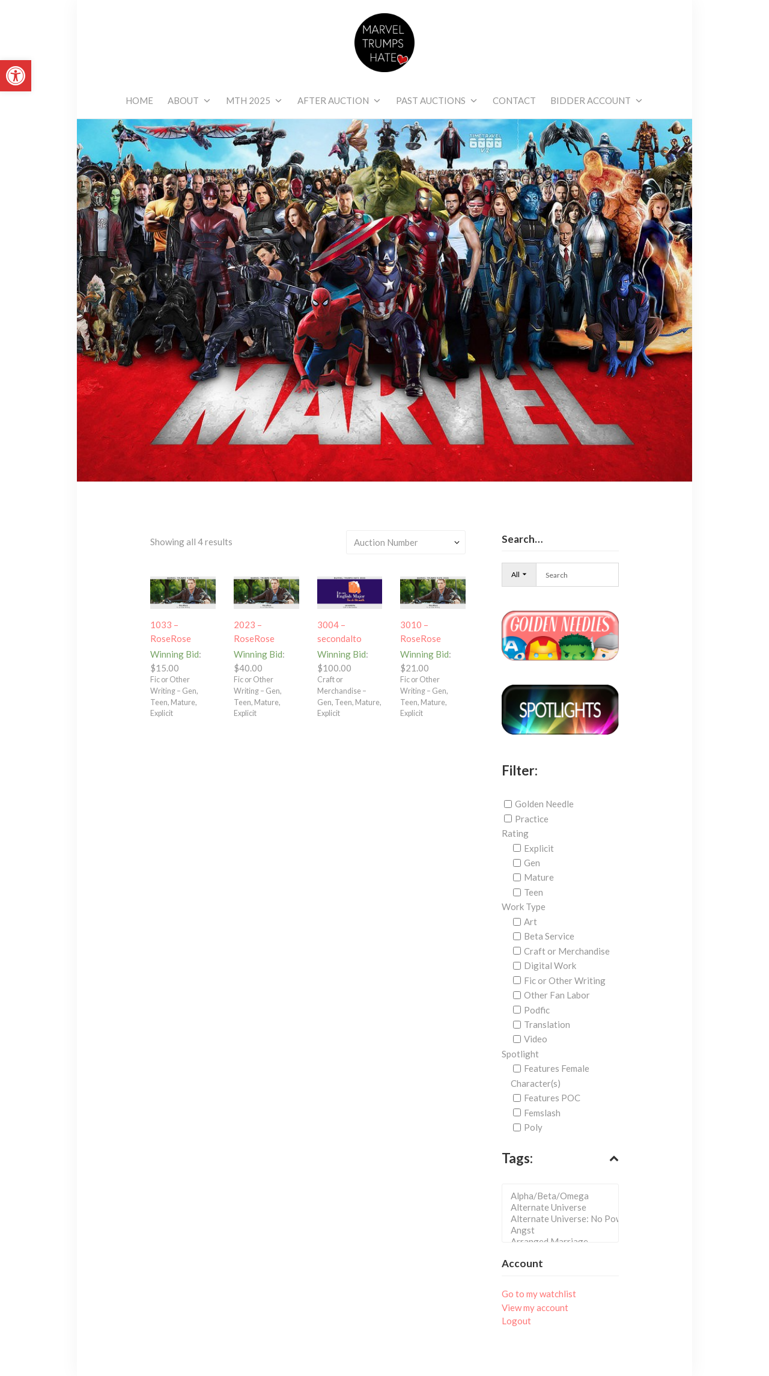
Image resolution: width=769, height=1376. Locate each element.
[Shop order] (406, 542)
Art (530, 921)
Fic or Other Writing (565, 980)
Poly (533, 1127)
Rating (515, 833)
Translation (547, 1024)
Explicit (539, 848)
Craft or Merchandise (567, 951)
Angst (563, 1230)
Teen (533, 892)
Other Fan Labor (557, 994)
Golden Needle (544, 803)
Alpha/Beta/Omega (563, 1196)
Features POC (552, 1097)
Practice (532, 818)
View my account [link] (535, 1307)
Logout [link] (516, 1320)
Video (535, 1038)
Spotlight (520, 1053)
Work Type (524, 906)
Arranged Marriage (563, 1241)
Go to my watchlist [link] (539, 1293)
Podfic (537, 1009)
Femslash (542, 1112)
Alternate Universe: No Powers (563, 1219)
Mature (539, 877)
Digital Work (550, 965)
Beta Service (549, 936)
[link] (15, 75)
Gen (532, 862)
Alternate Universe (563, 1207)
